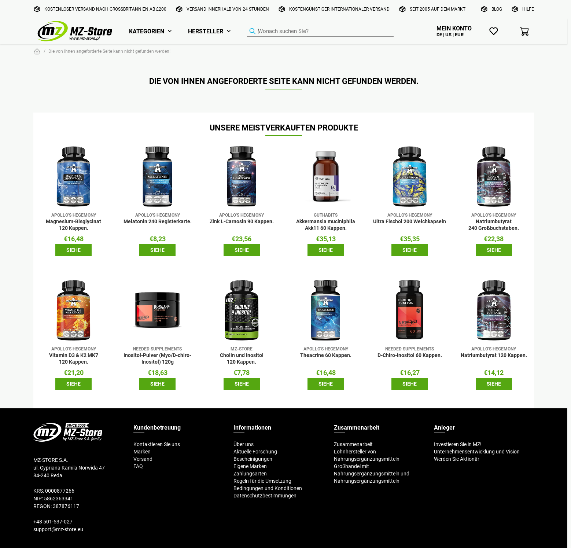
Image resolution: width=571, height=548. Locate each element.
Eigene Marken (250, 466)
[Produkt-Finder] (320, 31)
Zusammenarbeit (353, 444)
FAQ (138, 466)
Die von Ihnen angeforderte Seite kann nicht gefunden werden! (109, 51)
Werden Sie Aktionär (456, 458)
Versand (142, 458)
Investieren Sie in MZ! (458, 444)
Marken (142, 451)
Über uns (243, 444)
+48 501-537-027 (53, 521)
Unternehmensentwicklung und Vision (477, 451)
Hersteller (205, 31)
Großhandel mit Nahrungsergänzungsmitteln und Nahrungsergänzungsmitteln (371, 473)
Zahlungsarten (250, 473)
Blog (496, 9)
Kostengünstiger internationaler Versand (339, 9)
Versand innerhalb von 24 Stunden (228, 9)
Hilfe (528, 9)
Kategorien (146, 31)
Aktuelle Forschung (255, 451)
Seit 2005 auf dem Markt (437, 9)
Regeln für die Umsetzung (262, 480)
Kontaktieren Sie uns (156, 444)
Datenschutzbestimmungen (264, 495)
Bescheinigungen (252, 458)
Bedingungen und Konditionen (267, 488)
